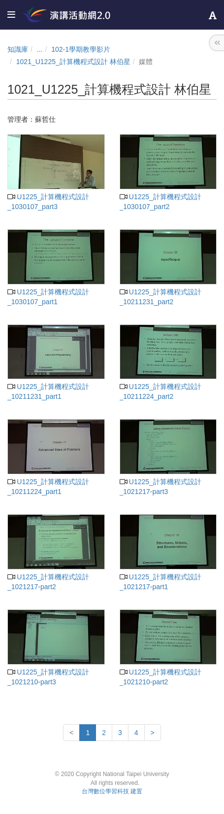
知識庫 (17, 49)
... (40, 49)
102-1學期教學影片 (80, 49)
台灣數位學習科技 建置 (112, 791)
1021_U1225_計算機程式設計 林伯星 (73, 62)
